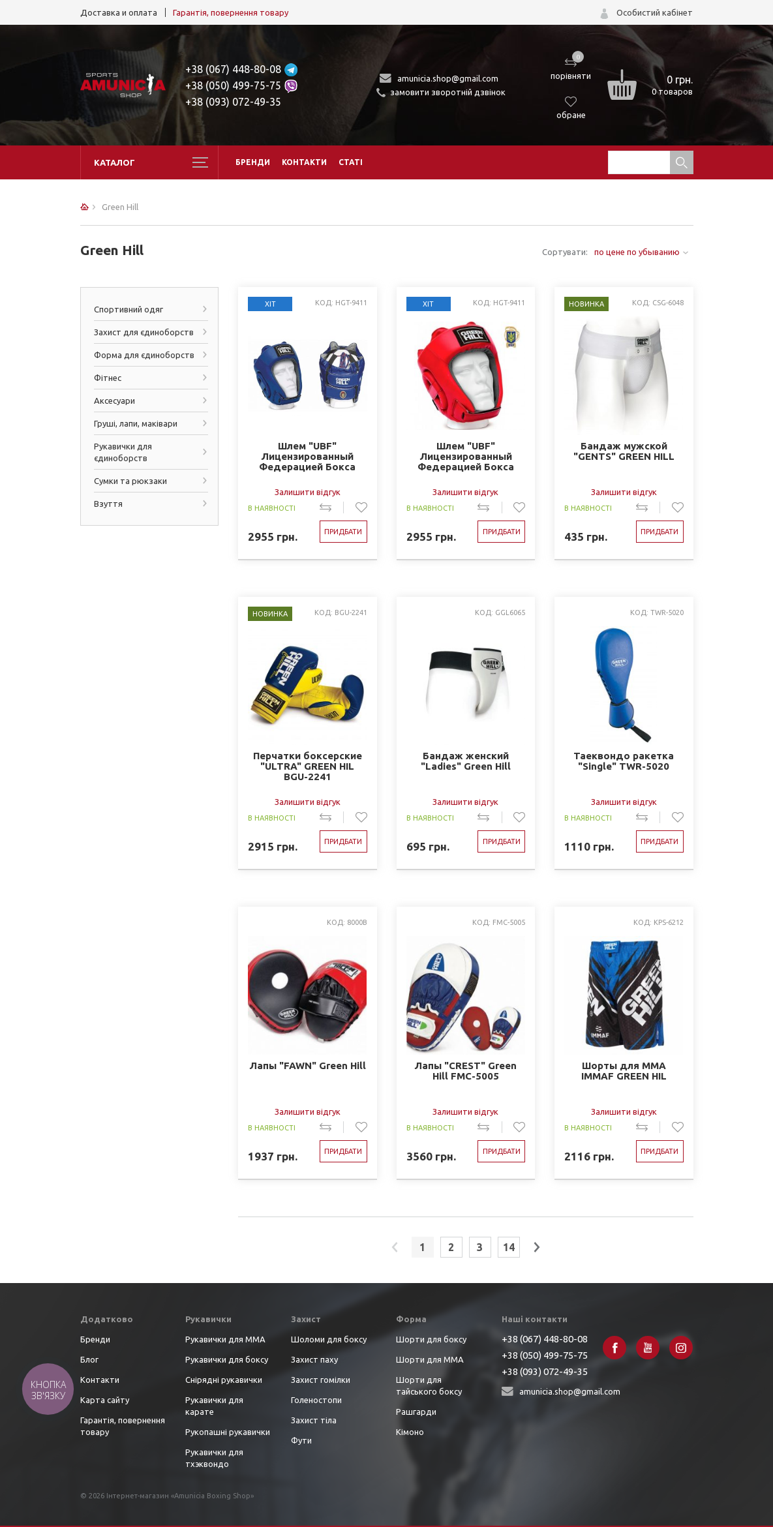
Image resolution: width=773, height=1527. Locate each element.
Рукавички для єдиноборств (123, 452)
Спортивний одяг (128, 309)
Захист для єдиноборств (144, 332)
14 (509, 1247)
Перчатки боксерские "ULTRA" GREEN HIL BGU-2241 (307, 766)
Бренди (252, 162)
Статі (351, 162)
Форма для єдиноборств (144, 354)
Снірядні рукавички (223, 1379)
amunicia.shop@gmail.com (447, 78)
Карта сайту (104, 1399)
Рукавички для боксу (226, 1359)
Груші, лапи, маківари (135, 423)
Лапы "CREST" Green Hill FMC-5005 (465, 1071)
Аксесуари (114, 400)
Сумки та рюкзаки (130, 480)
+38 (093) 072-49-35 (233, 102)
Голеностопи (316, 1399)
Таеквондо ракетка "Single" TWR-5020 (623, 761)
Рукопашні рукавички (227, 1431)
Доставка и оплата (118, 12)
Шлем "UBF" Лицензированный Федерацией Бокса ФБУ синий (307, 457)
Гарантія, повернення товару (230, 12)
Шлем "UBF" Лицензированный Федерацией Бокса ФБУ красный (465, 457)
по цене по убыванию (637, 251)
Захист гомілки (320, 1379)
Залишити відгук (308, 491)
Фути (301, 1440)
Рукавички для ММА (225, 1339)
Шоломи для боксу (329, 1339)
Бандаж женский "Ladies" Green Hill (466, 761)
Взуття (108, 503)
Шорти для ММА (430, 1359)
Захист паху (314, 1359)
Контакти (304, 162)
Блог (89, 1359)
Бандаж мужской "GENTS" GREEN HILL (623, 451)
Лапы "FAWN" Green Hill (307, 1066)
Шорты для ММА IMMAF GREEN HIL (624, 1071)
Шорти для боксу (431, 1339)
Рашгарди (416, 1411)
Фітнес (107, 377)
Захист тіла (314, 1420)
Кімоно (410, 1431)
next (536, 1247)
